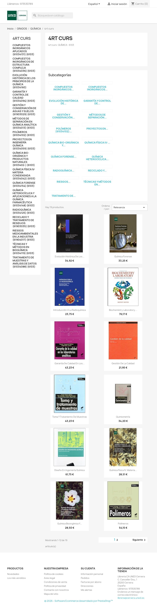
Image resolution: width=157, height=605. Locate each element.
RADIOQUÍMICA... (63, 170)
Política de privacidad (55, 586)
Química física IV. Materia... (123, 470)
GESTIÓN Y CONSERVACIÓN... (63, 116)
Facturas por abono (91, 582)
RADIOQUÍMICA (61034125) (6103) (24, 211)
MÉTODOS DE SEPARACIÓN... (97, 116)
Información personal (92, 574)
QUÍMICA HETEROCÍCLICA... (97, 158)
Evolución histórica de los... (69, 256)
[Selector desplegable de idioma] (94, 4)
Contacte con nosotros (56, 589)
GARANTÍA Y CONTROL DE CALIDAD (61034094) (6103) (24, 96)
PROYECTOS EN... (97, 128)
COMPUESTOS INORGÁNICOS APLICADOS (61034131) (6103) (23, 50)
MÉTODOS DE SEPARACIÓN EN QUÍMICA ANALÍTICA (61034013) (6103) (25, 123)
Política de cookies (53, 574)
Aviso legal (49, 578)
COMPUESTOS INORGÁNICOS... (63, 88)
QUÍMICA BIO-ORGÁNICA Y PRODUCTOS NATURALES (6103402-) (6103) (24, 159)
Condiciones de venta (55, 582)
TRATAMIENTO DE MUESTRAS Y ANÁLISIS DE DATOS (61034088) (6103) (25, 262)
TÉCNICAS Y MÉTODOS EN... (97, 183)
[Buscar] (52, 15)
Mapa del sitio (51, 593)
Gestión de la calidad (123, 363)
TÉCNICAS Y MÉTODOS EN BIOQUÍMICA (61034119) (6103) (23, 248)
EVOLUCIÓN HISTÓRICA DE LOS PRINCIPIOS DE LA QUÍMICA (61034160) (24, 81)
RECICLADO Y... (97, 170)
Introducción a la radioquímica (69, 310)
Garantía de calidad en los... (69, 363)
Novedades (13, 574)
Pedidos (85, 578)
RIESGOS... (63, 181)
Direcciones (87, 586)
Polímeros (123, 523)
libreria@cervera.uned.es (131, 597)
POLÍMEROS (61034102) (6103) (24, 133)
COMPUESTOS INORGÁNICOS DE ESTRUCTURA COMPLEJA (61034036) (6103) (24, 65)
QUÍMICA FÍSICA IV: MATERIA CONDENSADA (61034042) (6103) (24, 174)
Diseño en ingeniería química (69, 470)
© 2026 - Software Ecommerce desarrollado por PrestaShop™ (78, 601)
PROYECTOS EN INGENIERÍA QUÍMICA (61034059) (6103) (24, 144)
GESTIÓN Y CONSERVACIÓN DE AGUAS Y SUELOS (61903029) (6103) (24, 110)
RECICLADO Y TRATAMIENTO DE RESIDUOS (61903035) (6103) (24, 222)
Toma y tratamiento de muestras (69, 416)
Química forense (123, 256)
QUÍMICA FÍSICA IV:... (97, 142)
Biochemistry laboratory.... (123, 310)
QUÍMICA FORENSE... (63, 156)
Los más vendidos (16, 578)
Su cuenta (88, 568)
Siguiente (139, 540)
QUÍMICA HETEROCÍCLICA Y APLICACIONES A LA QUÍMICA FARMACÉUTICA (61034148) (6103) (24, 198)
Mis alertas (86, 589)
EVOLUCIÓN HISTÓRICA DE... (63, 102)
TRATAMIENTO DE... (64, 195)
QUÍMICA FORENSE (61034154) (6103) (24, 184)
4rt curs (22, 38)
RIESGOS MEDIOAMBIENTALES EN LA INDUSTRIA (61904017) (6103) (25, 235)
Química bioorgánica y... (69, 523)
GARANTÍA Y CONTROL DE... (97, 102)
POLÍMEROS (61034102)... (63, 130)
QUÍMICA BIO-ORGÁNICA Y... (63, 144)
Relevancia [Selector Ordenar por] (130, 207)
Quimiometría (123, 416)
